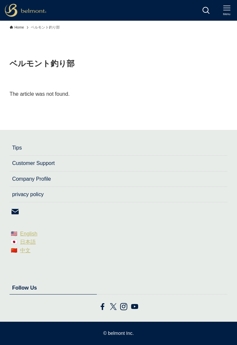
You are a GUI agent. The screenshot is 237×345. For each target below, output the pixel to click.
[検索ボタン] (206, 10)
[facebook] (102, 306)
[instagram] (123, 306)
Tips (17, 148)
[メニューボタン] (226, 10)
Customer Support (33, 163)
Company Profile (31, 179)
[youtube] (134, 306)
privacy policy (28, 194)
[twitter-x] (113, 306)
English (28, 233)
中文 (25, 250)
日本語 (28, 242)
